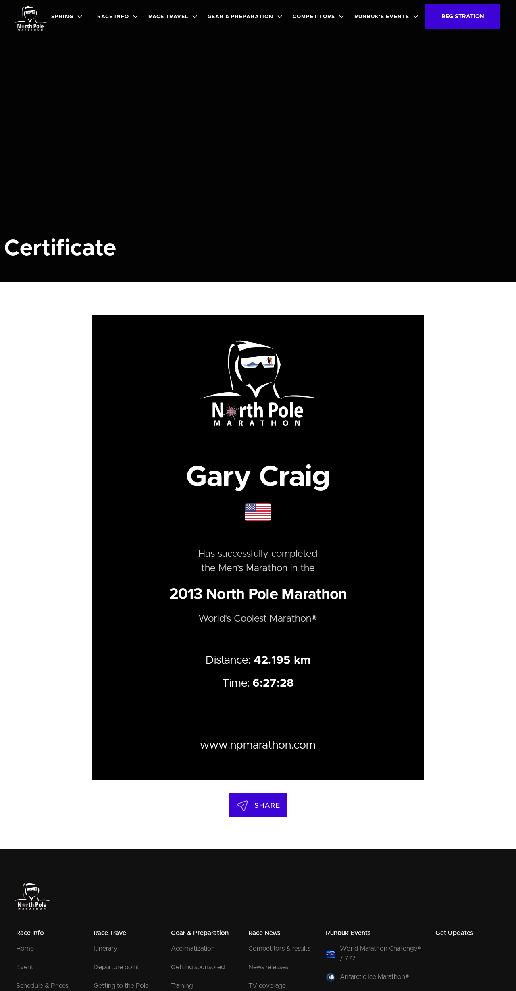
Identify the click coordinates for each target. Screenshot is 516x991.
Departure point (116, 967)
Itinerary (105, 948)
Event (24, 967)
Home (25, 948)
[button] (68, 16)
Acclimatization (193, 948)
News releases (268, 967)
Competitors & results (279, 948)
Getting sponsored (198, 967)
